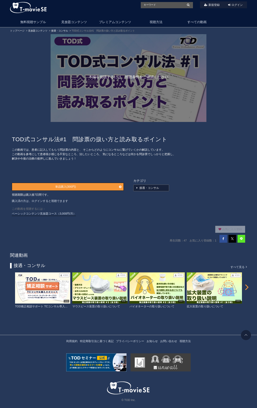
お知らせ (152, 341)
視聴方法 (156, 22)
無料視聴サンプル (33, 22)
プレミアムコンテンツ (115, 22)
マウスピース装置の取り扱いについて (96, 306)
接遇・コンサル (59, 30)
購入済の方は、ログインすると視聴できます (40, 200)
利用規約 (72, 341)
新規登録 (214, 4)
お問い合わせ (168, 341)
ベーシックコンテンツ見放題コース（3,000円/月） (44, 213)
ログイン (237, 4)
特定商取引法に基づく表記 (97, 341)
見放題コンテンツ (74, 22)
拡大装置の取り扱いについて (205, 306)
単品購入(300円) (88, 186)
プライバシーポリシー (130, 341)
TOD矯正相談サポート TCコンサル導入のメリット (47, 306)
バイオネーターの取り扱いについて (152, 306)
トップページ (17, 30)
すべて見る (238, 266)
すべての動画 (197, 22)
